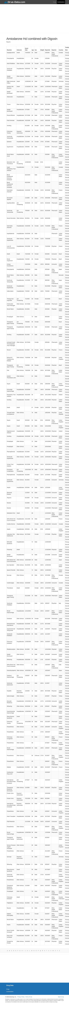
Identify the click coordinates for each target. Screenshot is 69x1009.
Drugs (54, 2)
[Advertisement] (34, 19)
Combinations (60, 2)
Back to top (61, 997)
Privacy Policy (20, 997)
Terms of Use (28, 997)
